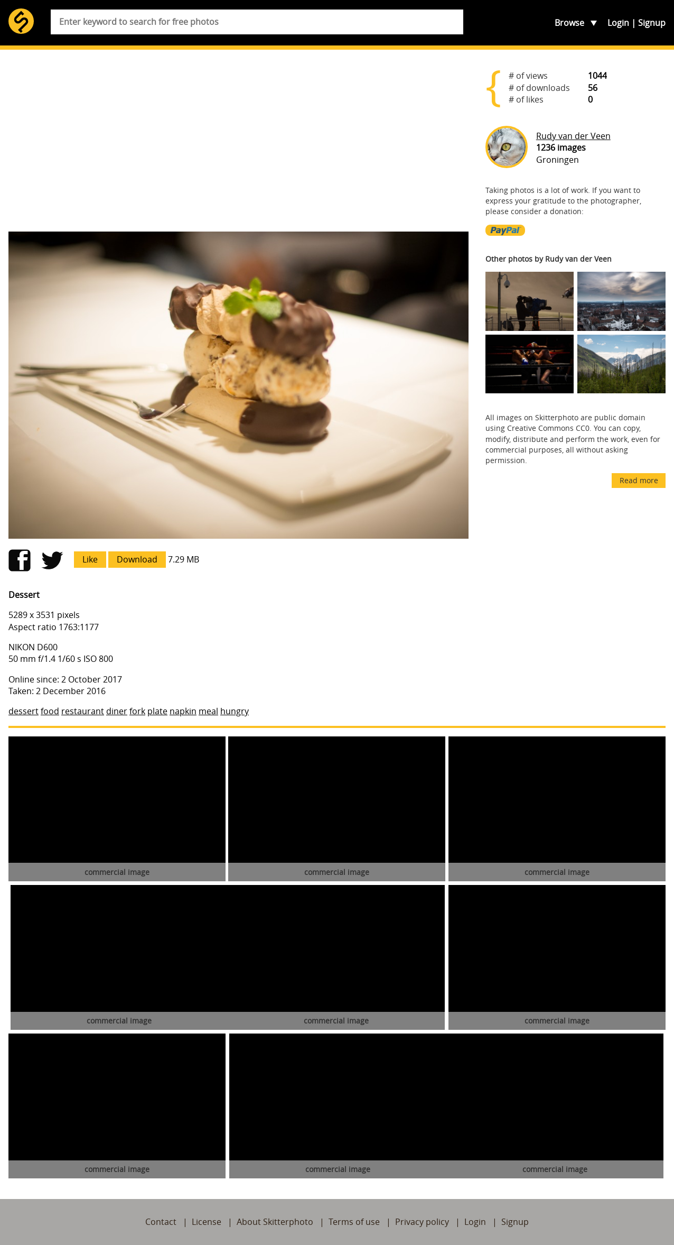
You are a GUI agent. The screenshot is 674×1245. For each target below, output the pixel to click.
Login (618, 23)
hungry (234, 711)
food (50, 711)
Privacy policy (422, 1222)
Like (90, 559)
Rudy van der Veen (573, 136)
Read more (639, 480)
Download (137, 559)
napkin (183, 711)
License (206, 1222)
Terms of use (354, 1222)
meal (208, 711)
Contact (160, 1222)
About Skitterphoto (275, 1222)
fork (137, 711)
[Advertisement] (238, 141)
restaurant (82, 711)
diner (116, 711)
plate (157, 711)
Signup (652, 23)
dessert (23, 711)
